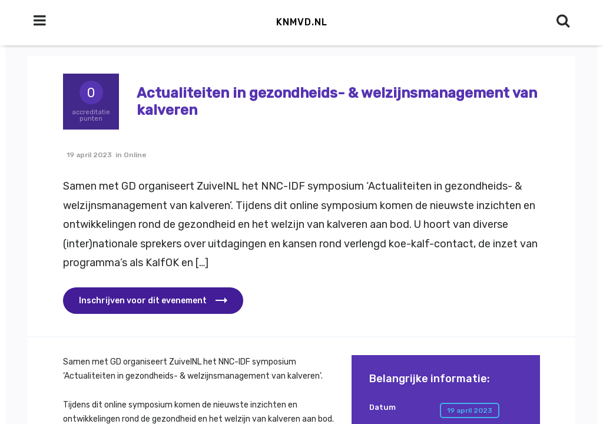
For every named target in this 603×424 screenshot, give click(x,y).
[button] (153, 300)
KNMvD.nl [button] (301, 22)
